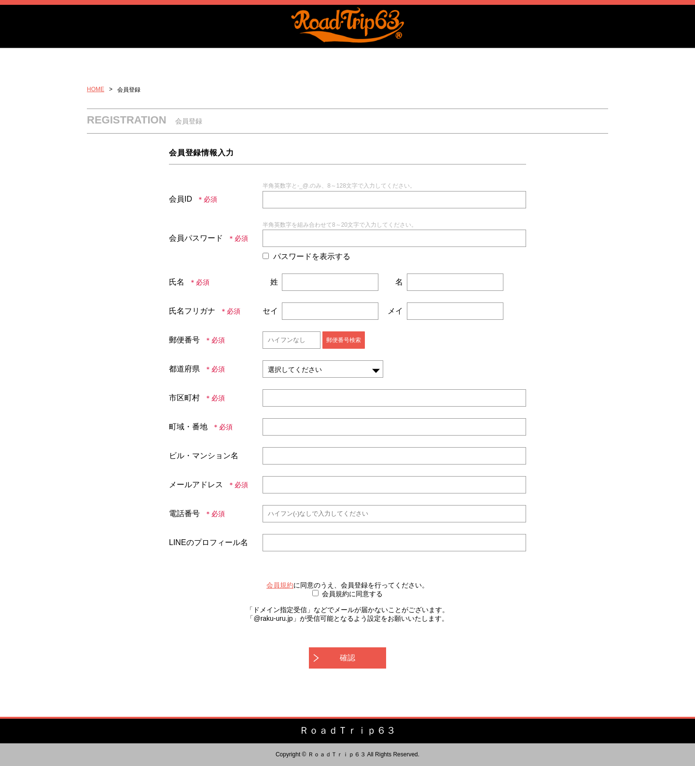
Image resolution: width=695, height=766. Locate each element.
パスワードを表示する (311, 256)
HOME (95, 89)
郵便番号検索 (343, 340)
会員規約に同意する (352, 594)
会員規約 (279, 585)
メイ (395, 311)
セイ (270, 311)
